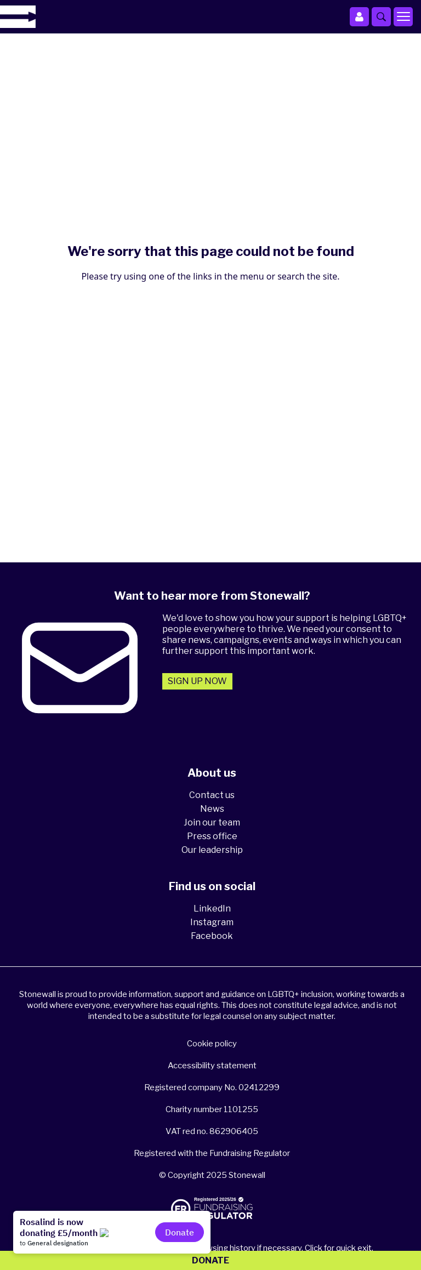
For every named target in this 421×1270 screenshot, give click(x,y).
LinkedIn (212, 908)
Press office (212, 836)
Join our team (212, 822)
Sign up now (197, 681)
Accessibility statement (212, 1065)
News (212, 809)
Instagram (212, 922)
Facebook (212, 936)
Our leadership (212, 850)
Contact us (212, 795)
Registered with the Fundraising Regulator (212, 1153)
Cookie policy (212, 1044)
